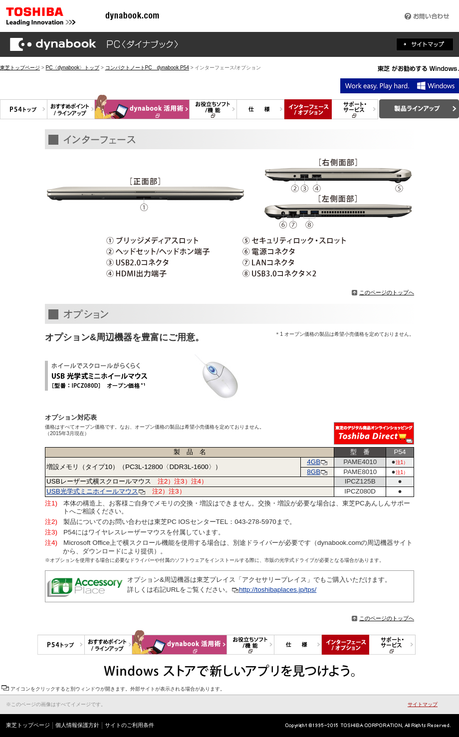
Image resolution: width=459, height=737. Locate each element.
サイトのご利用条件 (129, 725)
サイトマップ (423, 704)
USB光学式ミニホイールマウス (92, 491)
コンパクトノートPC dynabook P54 (147, 67)
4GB (317, 462)
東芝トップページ (20, 67)
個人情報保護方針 (77, 725)
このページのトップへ (383, 292)
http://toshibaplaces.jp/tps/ (277, 589)
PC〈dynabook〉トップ (72, 67)
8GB (313, 472)
